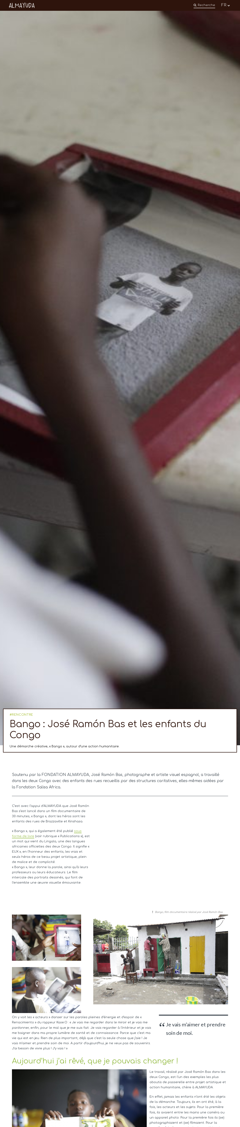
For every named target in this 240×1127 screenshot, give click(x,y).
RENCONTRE (22, 714)
